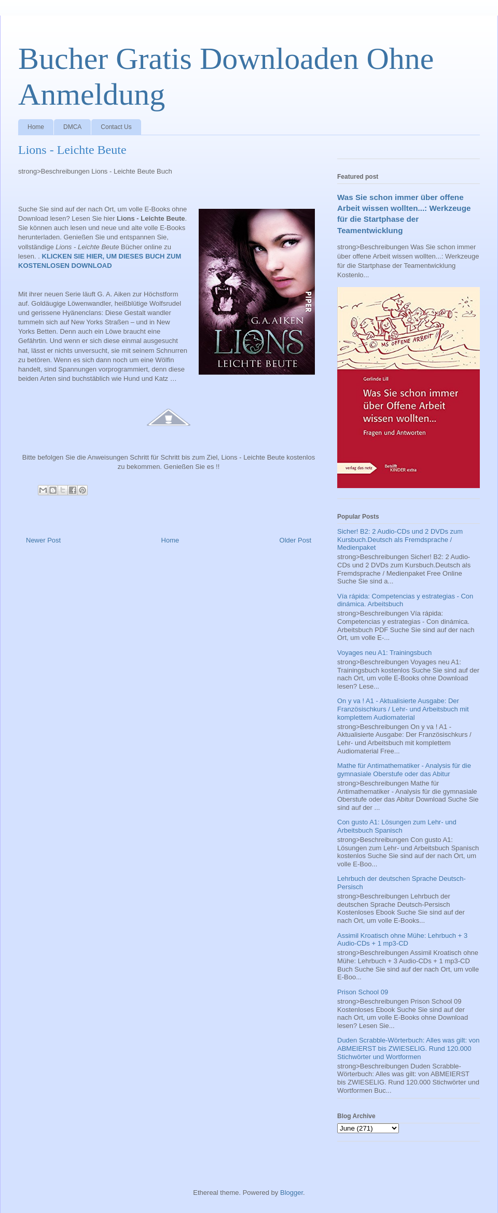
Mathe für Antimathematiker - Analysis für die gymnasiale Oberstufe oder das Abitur (404, 770)
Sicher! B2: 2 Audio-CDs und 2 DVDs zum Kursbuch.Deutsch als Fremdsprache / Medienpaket (400, 539)
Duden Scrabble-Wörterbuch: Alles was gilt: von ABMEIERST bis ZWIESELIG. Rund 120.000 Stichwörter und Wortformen (408, 1048)
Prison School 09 (362, 992)
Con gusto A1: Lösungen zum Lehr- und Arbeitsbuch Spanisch (397, 826)
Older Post (295, 540)
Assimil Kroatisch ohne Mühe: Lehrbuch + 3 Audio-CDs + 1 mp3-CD (402, 940)
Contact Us (116, 127)
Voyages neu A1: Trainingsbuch (384, 653)
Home (35, 127)
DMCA (72, 127)
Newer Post (43, 540)
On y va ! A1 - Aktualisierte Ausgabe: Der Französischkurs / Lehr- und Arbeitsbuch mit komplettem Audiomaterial (403, 709)
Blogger (291, 1192)
